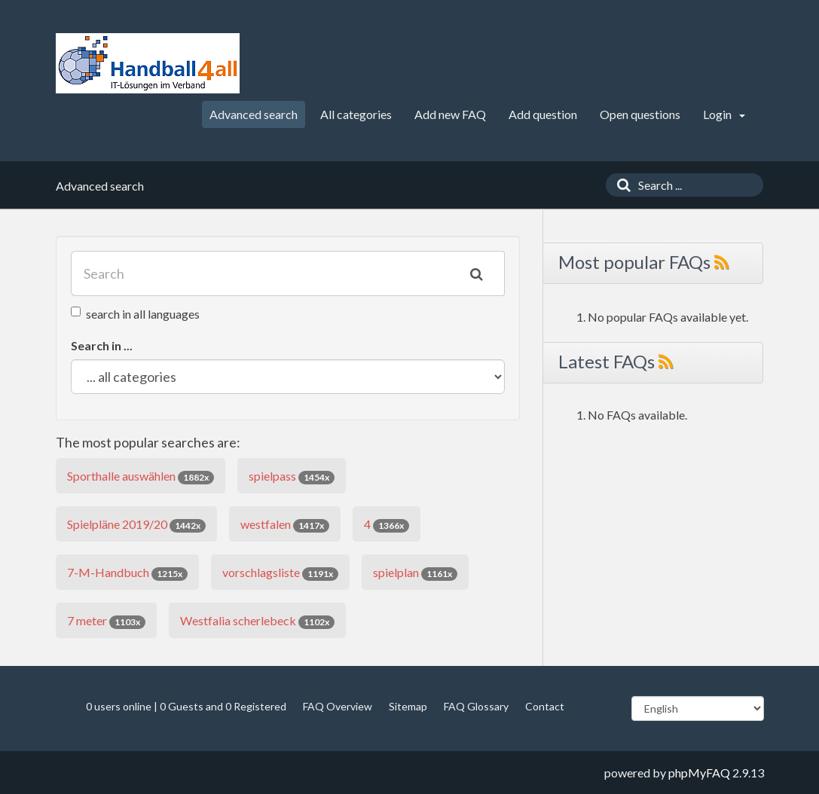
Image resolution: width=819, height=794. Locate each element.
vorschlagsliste (280, 573)
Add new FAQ (450, 114)
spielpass (292, 476)
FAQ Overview (337, 706)
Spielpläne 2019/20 (136, 525)
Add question (543, 114)
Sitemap (408, 706)
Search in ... (102, 345)
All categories (356, 114)
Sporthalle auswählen (140, 476)
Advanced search (253, 114)
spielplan (415, 573)
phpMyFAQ (699, 772)
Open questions (640, 114)
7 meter (106, 621)
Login (724, 114)
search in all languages (135, 314)
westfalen (284, 525)
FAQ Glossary (476, 706)
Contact (544, 706)
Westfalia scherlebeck (257, 621)
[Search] (620, 185)
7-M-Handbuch (127, 573)
